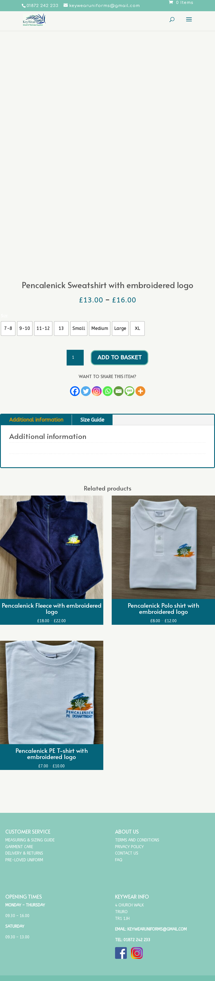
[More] (140, 391)
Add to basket (119, 357)
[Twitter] (86, 391)
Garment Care (19, 847)
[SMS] (129, 391)
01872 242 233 (136, 940)
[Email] (118, 391)
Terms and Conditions (137, 840)
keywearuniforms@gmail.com (157, 929)
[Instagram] (97, 391)
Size (4, 315)
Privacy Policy (129, 847)
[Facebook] (75, 391)
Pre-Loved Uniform (24, 860)
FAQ (118, 860)
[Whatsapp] (108, 391)
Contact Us (126, 853)
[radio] (8, 328)
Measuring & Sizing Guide (30, 840)
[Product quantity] (75, 357)
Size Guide (92, 420)
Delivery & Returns (24, 853)
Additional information (36, 420)
